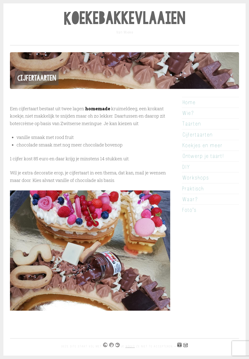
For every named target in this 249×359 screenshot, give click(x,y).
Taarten (191, 124)
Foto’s (189, 210)
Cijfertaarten (197, 135)
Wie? (188, 113)
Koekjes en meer (202, 145)
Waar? (190, 199)
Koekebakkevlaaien (124, 18)
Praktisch (193, 189)
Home (189, 102)
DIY (186, 167)
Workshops (195, 178)
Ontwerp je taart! (203, 156)
